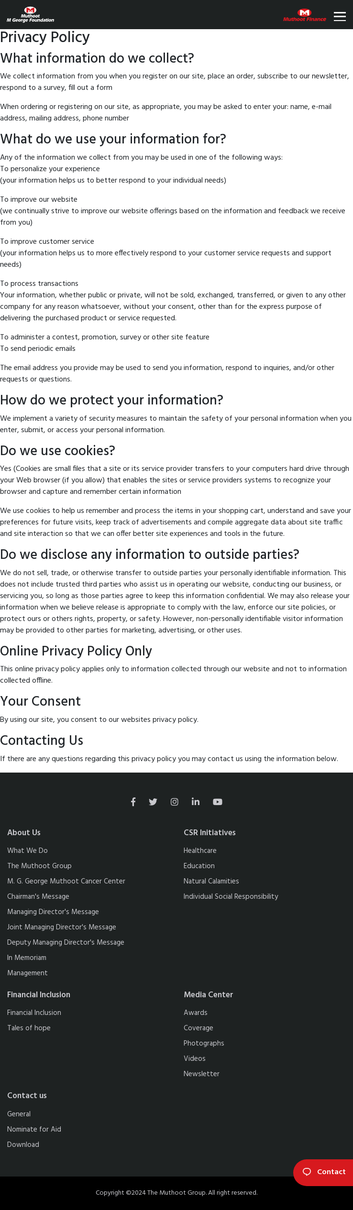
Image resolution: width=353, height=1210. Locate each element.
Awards (196, 1013)
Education (199, 866)
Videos (195, 1059)
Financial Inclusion (34, 1013)
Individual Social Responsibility (231, 897)
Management (27, 973)
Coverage (198, 1028)
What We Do (27, 851)
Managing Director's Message (53, 912)
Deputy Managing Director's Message (65, 942)
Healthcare (200, 851)
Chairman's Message (38, 897)
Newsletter (202, 1074)
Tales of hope (29, 1028)
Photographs (204, 1043)
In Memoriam (26, 958)
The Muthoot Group (39, 866)
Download (23, 1145)
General (19, 1114)
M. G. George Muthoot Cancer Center (66, 881)
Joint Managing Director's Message (61, 927)
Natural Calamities (211, 881)
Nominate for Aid (34, 1129)
